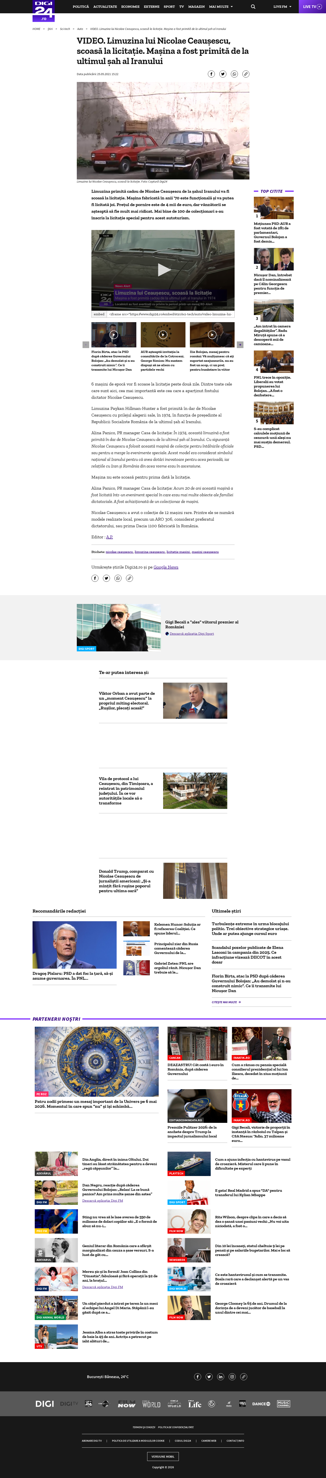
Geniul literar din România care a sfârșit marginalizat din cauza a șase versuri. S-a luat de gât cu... (118, 1250)
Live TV (309, 6)
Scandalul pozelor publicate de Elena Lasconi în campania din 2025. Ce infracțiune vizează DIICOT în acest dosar (247, 955)
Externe (151, 6)
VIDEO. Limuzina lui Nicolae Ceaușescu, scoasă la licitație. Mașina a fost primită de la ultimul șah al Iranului (158, 29)
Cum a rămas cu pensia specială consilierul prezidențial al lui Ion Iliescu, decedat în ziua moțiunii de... (260, 1071)
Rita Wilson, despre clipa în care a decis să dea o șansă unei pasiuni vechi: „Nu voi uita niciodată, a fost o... (252, 1221)
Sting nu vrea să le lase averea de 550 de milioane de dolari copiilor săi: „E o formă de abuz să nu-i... (119, 1221)
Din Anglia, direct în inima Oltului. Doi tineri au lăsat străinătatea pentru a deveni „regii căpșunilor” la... (119, 1164)
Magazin (196, 6)
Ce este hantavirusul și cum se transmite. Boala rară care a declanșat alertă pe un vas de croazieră (252, 1279)
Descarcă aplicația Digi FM (102, 1200)
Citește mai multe (224, 1002)
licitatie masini (179, 552)
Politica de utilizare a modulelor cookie (138, 1440)
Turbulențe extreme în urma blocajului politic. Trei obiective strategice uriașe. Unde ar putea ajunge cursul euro (250, 928)
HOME (37, 29)
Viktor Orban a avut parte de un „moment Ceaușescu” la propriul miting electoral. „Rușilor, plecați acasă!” (127, 701)
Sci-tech (65, 29)
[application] (163, 270)
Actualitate (105, 6)
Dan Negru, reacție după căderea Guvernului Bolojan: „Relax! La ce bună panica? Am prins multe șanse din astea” (117, 1189)
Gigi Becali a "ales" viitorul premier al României (202, 624)
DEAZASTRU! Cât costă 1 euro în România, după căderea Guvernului (196, 1069)
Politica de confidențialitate (176, 1427)
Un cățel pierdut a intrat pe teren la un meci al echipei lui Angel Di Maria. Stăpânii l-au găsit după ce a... (120, 1308)
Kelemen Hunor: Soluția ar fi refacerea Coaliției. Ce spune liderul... (177, 929)
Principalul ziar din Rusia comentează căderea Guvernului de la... (176, 948)
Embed (99, 314)
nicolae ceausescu (119, 552)
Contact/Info (235, 1440)
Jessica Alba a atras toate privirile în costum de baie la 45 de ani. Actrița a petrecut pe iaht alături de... (120, 1337)
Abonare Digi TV (92, 1440)
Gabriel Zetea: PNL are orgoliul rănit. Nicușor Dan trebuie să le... (177, 968)
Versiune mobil (163, 1457)
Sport (169, 6)
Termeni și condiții (144, 1427)
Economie (130, 6)
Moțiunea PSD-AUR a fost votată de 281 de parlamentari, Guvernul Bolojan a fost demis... (272, 232)
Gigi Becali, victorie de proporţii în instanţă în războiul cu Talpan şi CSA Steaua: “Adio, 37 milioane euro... (261, 1134)
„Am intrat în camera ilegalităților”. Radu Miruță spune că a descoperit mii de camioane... (272, 335)
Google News (166, 567)
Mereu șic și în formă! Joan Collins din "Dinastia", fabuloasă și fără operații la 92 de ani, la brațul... (120, 1276)
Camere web (208, 1440)
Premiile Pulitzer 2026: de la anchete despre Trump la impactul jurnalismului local (192, 1132)
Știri (50, 29)
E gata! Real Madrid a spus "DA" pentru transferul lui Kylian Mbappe (248, 1192)
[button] (163, 270)
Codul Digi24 (183, 1440)
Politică (81, 6)
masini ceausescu (205, 552)
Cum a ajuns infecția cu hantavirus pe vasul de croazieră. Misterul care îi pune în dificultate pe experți (252, 1164)
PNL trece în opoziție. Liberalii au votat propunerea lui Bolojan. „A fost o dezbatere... (272, 386)
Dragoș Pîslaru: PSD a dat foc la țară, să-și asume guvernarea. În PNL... (73, 976)
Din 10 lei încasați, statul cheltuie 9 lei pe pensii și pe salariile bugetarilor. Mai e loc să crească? (252, 1250)
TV (181, 6)
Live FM (280, 6)
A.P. (109, 536)
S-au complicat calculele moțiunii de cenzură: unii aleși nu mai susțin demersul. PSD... (272, 437)
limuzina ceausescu (150, 552)
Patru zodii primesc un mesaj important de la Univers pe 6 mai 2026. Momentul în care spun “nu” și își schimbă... (96, 1104)
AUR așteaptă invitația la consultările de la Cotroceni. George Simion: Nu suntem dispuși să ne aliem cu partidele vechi (162, 361)
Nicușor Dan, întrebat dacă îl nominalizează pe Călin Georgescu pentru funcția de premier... (273, 284)
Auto (80, 29)
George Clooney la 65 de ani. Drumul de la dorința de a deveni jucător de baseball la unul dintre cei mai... (251, 1308)
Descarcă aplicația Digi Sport (192, 633)
